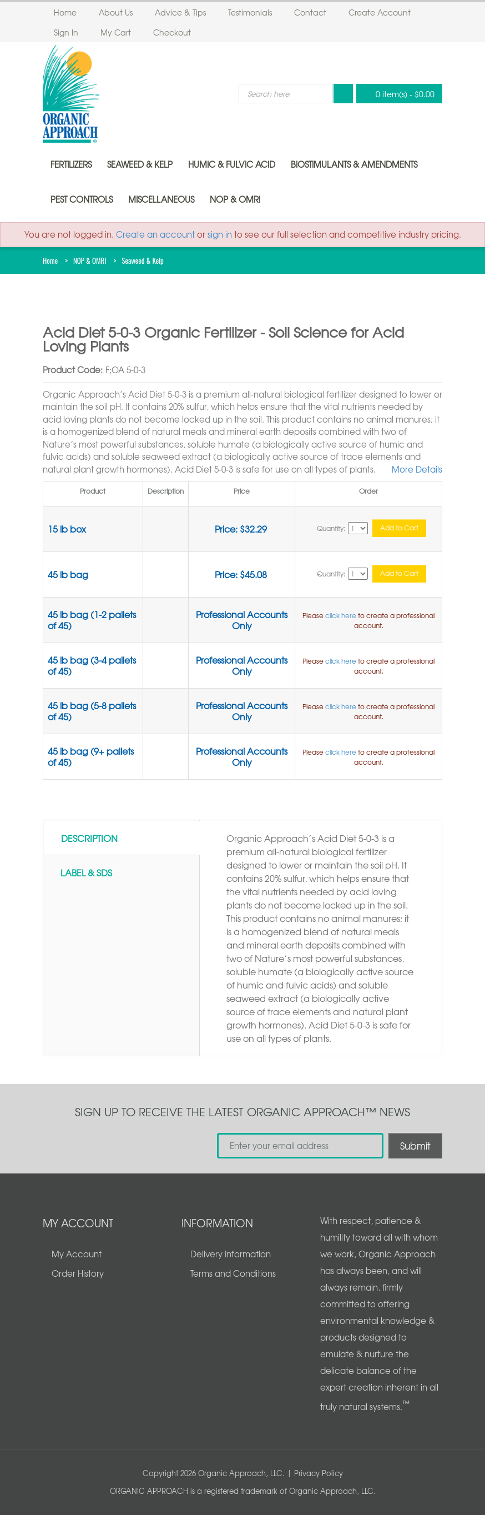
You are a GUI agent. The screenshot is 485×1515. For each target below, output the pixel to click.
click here (340, 615)
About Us (116, 12)
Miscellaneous (161, 199)
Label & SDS (86, 872)
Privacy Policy (318, 1473)
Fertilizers (71, 164)
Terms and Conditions (233, 1273)
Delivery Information (230, 1254)
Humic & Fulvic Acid (231, 164)
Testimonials (250, 12)
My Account (77, 1254)
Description (89, 838)
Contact (310, 12)
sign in (220, 234)
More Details (417, 469)
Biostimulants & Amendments (354, 164)
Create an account (155, 234)
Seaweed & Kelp (140, 164)
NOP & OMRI (235, 199)
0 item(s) (396, 93)
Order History (78, 1273)
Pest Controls (81, 199)
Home (65, 12)
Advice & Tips (180, 12)
